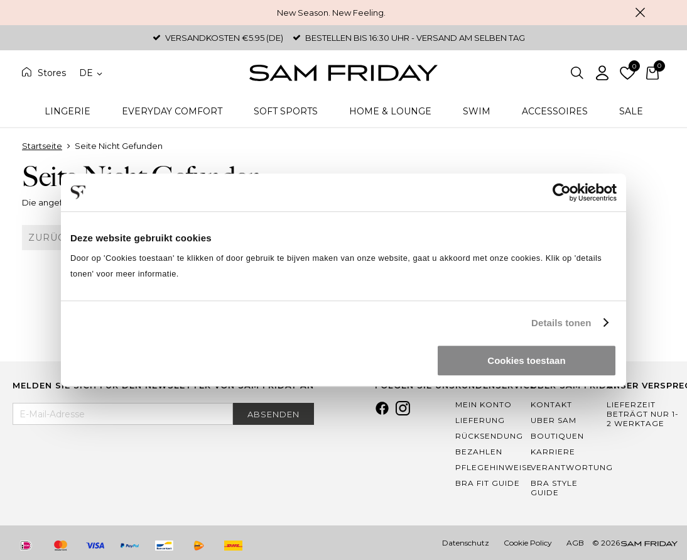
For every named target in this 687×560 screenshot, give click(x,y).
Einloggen (602, 72)
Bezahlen (478, 451)
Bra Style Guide (554, 487)
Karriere (553, 451)
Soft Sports (286, 111)
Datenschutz (465, 542)
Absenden (273, 414)
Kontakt (551, 404)
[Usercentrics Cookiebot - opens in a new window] (562, 192)
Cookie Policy (528, 542)
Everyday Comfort (172, 111)
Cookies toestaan (526, 360)
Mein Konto (483, 404)
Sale (631, 111)
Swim (476, 111)
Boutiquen (557, 436)
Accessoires (555, 111)
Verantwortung (572, 467)
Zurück (50, 237)
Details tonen (561, 322)
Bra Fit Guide (487, 483)
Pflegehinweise (494, 467)
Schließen (640, 12)
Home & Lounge (390, 111)
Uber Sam (553, 420)
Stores (52, 73)
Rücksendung (489, 436)
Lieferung (480, 420)
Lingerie (67, 111)
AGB (575, 542)
